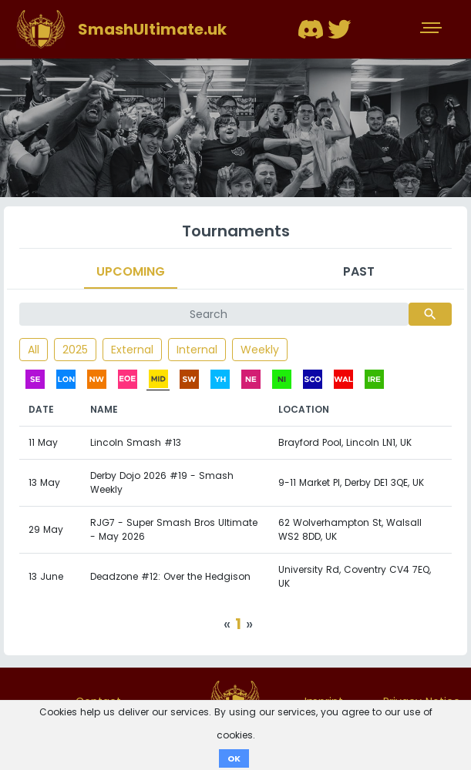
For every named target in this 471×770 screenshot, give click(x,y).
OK (234, 758)
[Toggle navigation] (432, 29)
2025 (75, 349)
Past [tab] (359, 271)
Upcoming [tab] (130, 271)
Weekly (260, 349)
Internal (197, 349)
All (33, 349)
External (132, 349)
